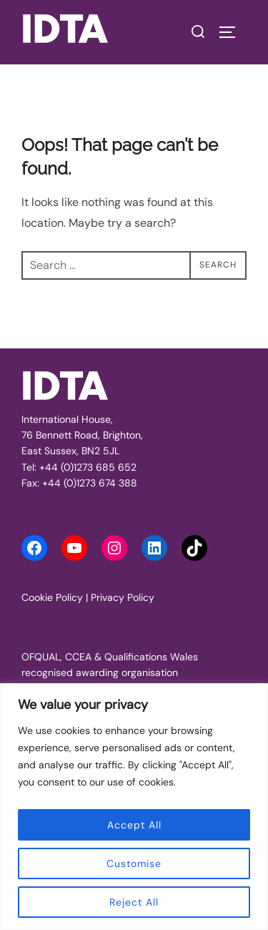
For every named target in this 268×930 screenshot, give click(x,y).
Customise (134, 863)
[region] (134, 806)
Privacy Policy (122, 597)
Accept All (134, 824)
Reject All (134, 902)
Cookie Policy (52, 597)
